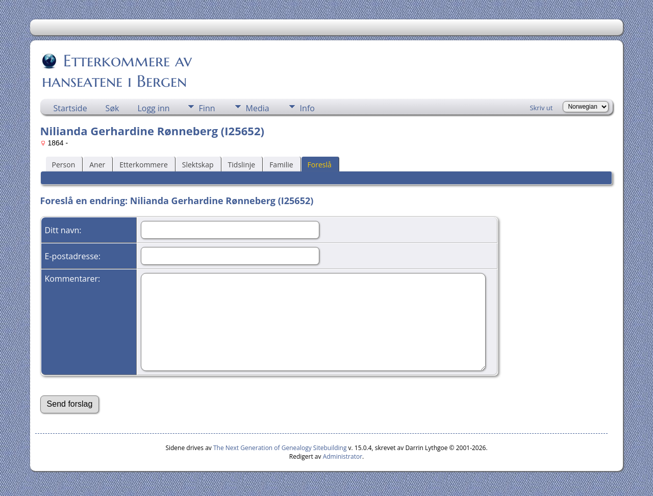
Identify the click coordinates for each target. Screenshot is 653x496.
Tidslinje (242, 164)
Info (307, 108)
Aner (97, 164)
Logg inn (153, 108)
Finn (207, 108)
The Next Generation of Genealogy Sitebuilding (280, 447)
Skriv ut (541, 107)
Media (257, 108)
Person (64, 164)
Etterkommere (143, 164)
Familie (281, 164)
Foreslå (320, 164)
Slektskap (198, 164)
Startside (70, 108)
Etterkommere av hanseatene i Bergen (117, 71)
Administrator (342, 456)
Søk (112, 108)
